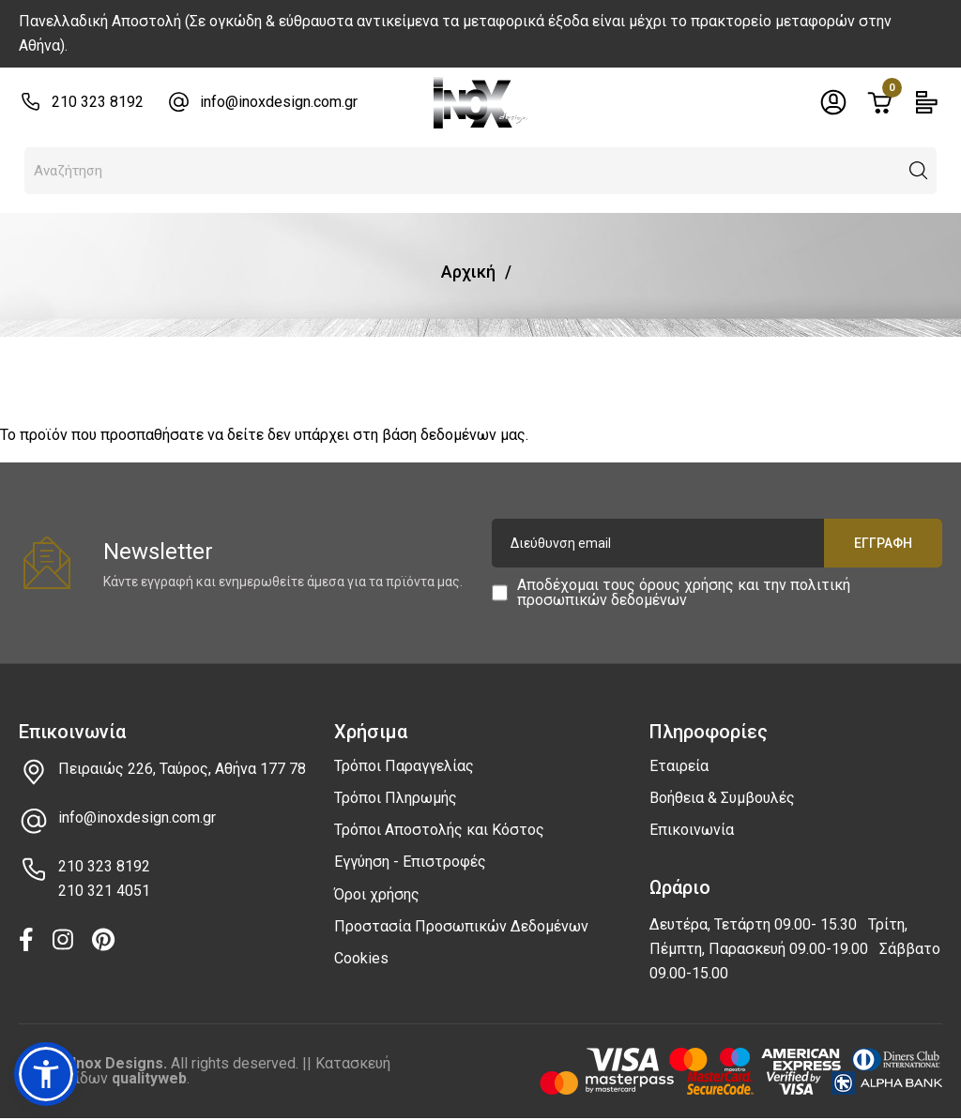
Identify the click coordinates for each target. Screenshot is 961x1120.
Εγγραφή (883, 543)
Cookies (361, 958)
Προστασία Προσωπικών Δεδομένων (461, 926)
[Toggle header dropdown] (833, 102)
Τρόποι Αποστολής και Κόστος (439, 830)
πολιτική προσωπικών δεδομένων (683, 592)
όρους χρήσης (686, 585)
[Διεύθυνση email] (717, 543)
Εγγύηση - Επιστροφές (410, 861)
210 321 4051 (104, 891)
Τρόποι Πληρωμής (395, 798)
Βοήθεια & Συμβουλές (722, 798)
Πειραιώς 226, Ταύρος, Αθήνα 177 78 (182, 769)
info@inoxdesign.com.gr (279, 102)
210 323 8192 (98, 102)
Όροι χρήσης (376, 894)
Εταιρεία (679, 766)
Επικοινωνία (691, 830)
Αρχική (468, 271)
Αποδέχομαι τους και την (683, 593)
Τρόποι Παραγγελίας (404, 766)
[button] (918, 170)
